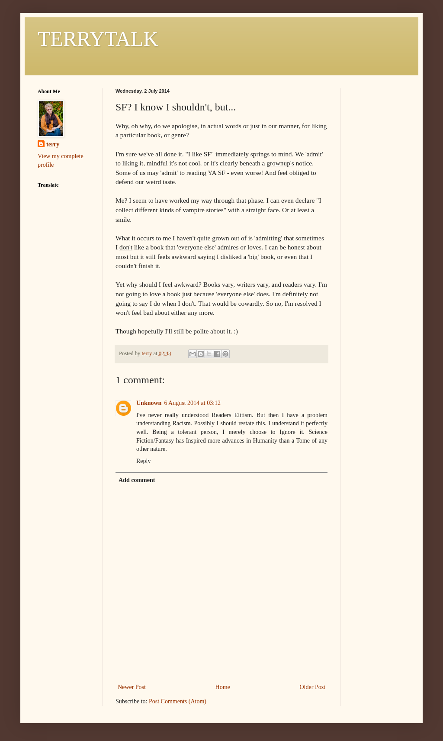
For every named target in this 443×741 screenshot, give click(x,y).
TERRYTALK (98, 38)
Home (222, 687)
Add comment (137, 480)
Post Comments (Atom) (177, 701)
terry (52, 144)
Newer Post (132, 687)
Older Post (313, 687)
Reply (143, 461)
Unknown (148, 403)
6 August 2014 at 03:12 (192, 403)
